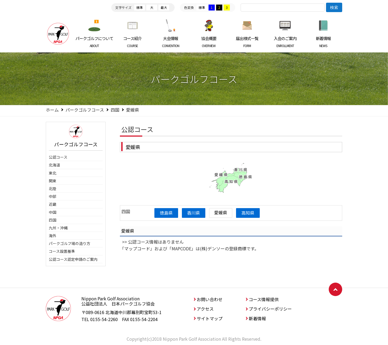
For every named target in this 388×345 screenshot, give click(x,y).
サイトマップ (210, 318)
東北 (52, 173)
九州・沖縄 (58, 227)
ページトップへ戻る (335, 289)
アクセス (205, 308)
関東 (52, 180)
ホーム (52, 109)
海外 (52, 235)
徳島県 (166, 212)
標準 (139, 7)
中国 (52, 212)
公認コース (58, 157)
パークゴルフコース (84, 109)
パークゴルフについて (94, 41)
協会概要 (209, 41)
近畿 (52, 204)
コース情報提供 (264, 299)
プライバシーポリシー (270, 308)
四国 (115, 109)
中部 (52, 196)
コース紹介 (133, 41)
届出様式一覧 (247, 41)
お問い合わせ (210, 299)
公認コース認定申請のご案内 (73, 259)
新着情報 (323, 41)
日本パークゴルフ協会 (58, 34)
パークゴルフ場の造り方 (69, 243)
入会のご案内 (285, 41)
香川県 (193, 212)
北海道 (54, 165)
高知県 (247, 212)
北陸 (52, 188)
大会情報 (171, 41)
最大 (164, 7)
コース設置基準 (62, 251)
